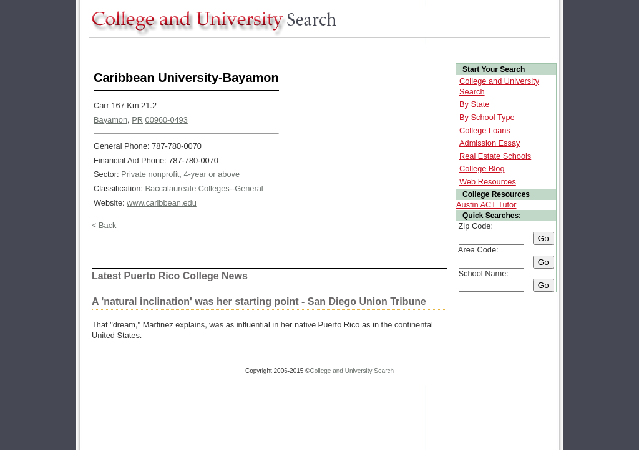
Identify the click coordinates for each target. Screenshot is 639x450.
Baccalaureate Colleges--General (204, 188)
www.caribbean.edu (162, 203)
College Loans (484, 130)
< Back (104, 225)
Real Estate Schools (495, 156)
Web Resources (487, 181)
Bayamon (110, 119)
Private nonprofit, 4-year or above (180, 174)
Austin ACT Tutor (486, 204)
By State (474, 104)
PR (137, 119)
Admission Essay (489, 143)
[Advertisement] (316, 49)
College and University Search (352, 371)
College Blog (482, 168)
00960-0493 (166, 119)
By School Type (487, 117)
